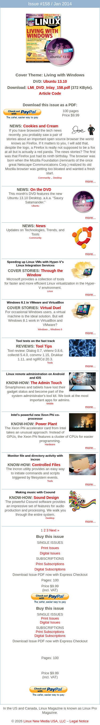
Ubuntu (35, 205)
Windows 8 (56, 329)
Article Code (50, 93)
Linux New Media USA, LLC (44, 721)
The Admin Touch (46, 383)
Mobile (49, 403)
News (41, 226)
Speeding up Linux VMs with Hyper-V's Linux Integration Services (35, 263)
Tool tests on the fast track (35, 340)
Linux (50, 291)
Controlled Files (46, 465)
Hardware (50, 444)
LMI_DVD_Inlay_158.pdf (48, 87)
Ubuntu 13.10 (55, 81)
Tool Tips (44, 346)
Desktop (57, 177)
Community (44, 177)
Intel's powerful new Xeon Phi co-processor (35, 416)
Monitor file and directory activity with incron (35, 457)
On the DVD (40, 189)
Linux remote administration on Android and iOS (35, 375)
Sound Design (46, 497)
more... (90, 181)
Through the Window (45, 273)
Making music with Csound (35, 492)
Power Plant (46, 424)
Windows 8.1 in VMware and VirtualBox (35, 302)
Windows (42, 329)
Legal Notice (79, 721)
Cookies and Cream (40, 126)
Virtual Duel (50, 308)
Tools (50, 362)
